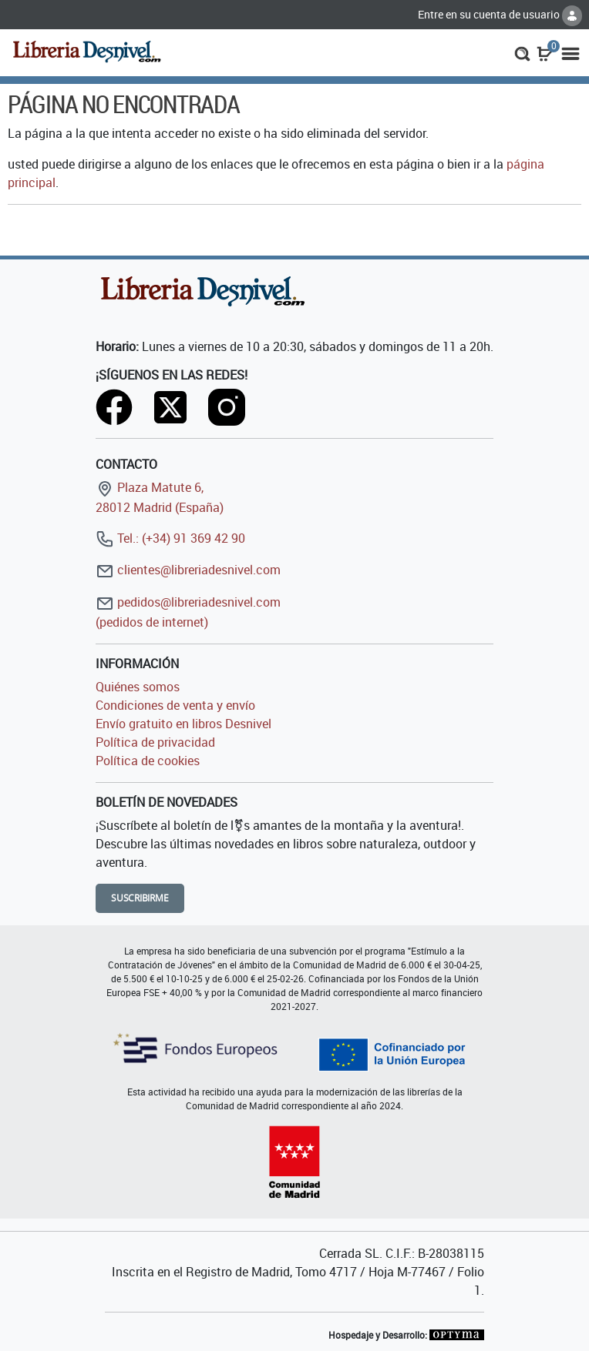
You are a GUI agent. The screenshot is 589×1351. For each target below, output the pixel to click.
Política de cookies (148, 760)
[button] (522, 52)
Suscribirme (140, 898)
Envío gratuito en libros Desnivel (183, 723)
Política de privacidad (155, 742)
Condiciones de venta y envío (175, 705)
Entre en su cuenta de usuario (500, 14)
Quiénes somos (138, 686)
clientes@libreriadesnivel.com (188, 569)
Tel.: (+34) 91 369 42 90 (170, 538)
